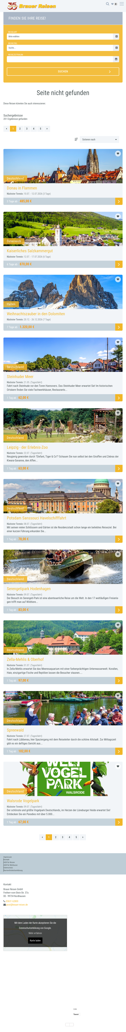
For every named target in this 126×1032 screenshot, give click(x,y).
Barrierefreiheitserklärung (13, 870)
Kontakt (6, 860)
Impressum (7, 857)
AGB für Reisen (9, 862)
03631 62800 (12, 901)
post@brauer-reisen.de (17, 904)
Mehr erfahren (35, 933)
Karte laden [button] (35, 940)
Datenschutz (8, 868)
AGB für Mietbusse (10, 865)
